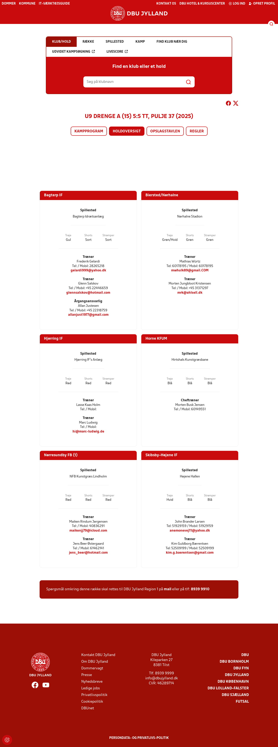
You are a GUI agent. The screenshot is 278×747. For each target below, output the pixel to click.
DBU (245, 655)
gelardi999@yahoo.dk (88, 270)
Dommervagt (92, 668)
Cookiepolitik (92, 701)
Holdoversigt (127, 131)
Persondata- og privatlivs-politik (139, 738)
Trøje (68, 235)
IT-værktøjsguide (54, 3)
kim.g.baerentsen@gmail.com (190, 552)
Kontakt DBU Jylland (98, 655)
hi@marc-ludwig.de (88, 431)
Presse (86, 675)
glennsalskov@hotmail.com (88, 292)
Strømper (108, 235)
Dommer (9, 3)
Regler (197, 131)
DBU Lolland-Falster (228, 688)
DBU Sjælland (235, 695)
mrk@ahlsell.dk (189, 292)
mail (167, 589)
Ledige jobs (90, 688)
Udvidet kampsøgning (73, 51)
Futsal (242, 701)
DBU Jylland (237, 675)
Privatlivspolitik (94, 695)
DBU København (233, 682)
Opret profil (262, 3)
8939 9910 (200, 589)
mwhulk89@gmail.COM (190, 270)
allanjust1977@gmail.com (88, 314)
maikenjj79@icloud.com (88, 530)
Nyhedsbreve (92, 682)
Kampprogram (88, 131)
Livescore (117, 51)
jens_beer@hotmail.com (88, 552)
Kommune (27, 3)
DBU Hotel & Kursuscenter (202, 3)
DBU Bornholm (234, 662)
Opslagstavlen (165, 131)
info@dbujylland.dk (161, 678)
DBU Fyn (241, 668)
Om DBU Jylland (94, 662)
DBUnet (87, 708)
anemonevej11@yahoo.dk (190, 530)
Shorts (88, 235)
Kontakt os (166, 3)
